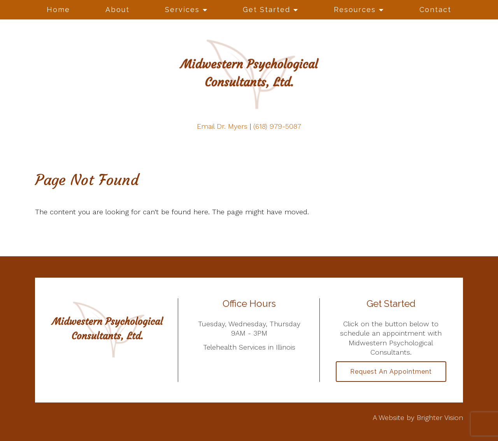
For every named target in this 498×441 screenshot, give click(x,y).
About (117, 9)
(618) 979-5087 (277, 126)
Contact (435, 9)
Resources (355, 9)
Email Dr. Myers (222, 126)
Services (182, 9)
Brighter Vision (440, 417)
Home (58, 9)
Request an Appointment (391, 371)
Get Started (266, 9)
